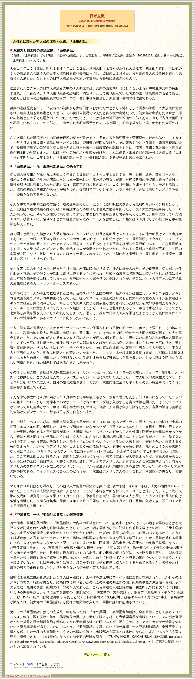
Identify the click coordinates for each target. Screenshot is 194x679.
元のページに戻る (97, 655)
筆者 (30, 664)
